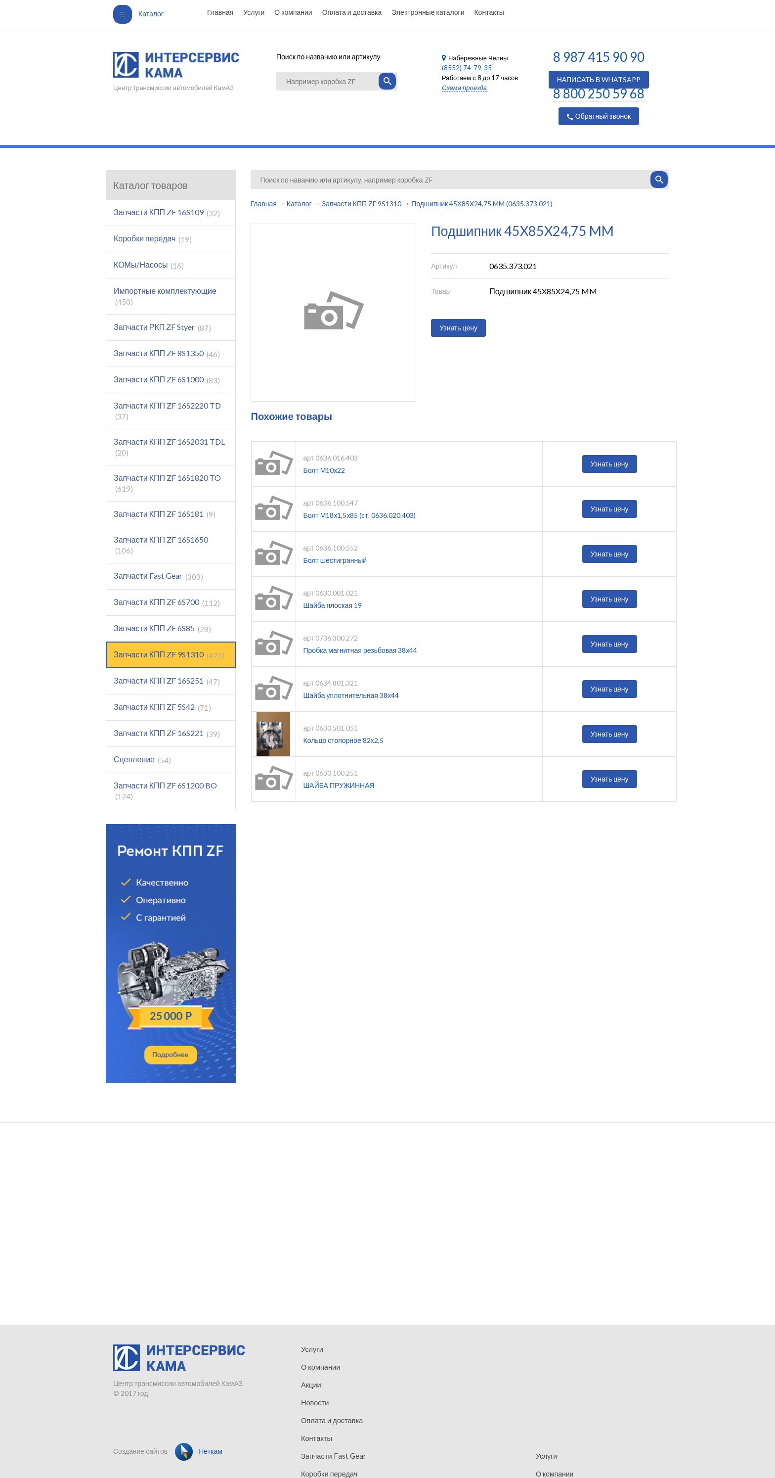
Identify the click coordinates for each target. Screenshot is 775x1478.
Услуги (253, 12)
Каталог (138, 13)
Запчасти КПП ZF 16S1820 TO (167, 483)
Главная (220, 12)
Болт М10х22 (324, 470)
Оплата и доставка (352, 12)
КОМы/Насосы (149, 265)
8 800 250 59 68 (599, 93)
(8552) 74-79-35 (467, 68)
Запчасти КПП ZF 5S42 (162, 707)
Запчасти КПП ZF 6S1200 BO (165, 791)
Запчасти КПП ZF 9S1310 (169, 654)
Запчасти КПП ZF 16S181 (164, 514)
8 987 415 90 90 (599, 57)
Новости (314, 1402)
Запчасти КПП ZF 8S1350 (167, 353)
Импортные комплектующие (165, 296)
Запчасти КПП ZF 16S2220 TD (167, 411)
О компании (293, 12)
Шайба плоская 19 (332, 605)
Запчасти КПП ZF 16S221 (167, 733)
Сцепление (142, 759)
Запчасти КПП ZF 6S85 (162, 628)
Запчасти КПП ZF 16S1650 (161, 545)
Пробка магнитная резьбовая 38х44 (360, 650)
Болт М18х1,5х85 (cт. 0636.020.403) (359, 515)
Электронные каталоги (427, 12)
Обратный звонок (599, 116)
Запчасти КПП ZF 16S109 (167, 212)
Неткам (198, 1451)
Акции (310, 1385)
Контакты (489, 12)
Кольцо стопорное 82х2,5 (343, 740)
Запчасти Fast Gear (158, 576)
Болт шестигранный (335, 560)
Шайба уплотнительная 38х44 (351, 695)
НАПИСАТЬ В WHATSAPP (599, 79)
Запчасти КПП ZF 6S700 (167, 602)
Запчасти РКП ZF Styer (162, 327)
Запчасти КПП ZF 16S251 (167, 681)
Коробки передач (153, 238)
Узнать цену (458, 327)
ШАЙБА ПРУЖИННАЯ (339, 785)
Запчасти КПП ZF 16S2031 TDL (169, 447)
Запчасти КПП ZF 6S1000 (167, 379)
